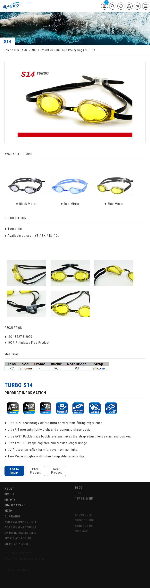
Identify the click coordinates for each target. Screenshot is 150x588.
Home (7, 50)
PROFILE (9, 489)
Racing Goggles (78, 50)
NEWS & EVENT (84, 494)
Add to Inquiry (14, 470)
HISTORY (9, 495)
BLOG (79, 483)
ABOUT (9, 484)
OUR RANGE (21, 50)
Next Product (56, 470)
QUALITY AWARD (14, 500)
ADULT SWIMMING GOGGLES (48, 50)
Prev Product (35, 470)
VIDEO (8, 505)
